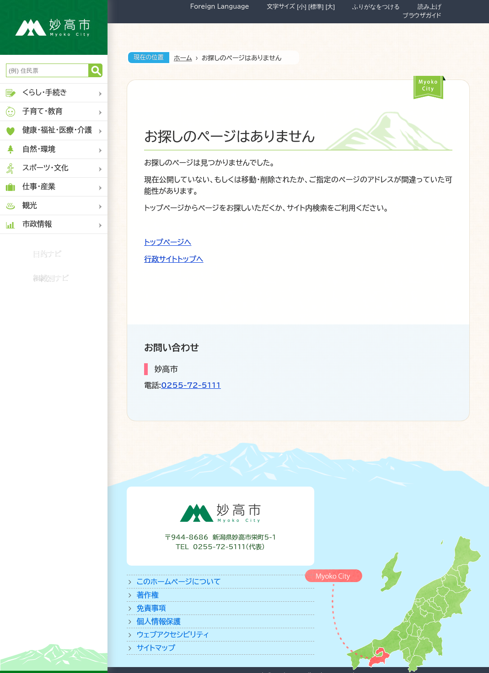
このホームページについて (179, 581)
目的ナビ (47, 254)
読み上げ (429, 6)
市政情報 (28, 224)
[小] (301, 6)
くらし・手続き (36, 93)
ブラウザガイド (422, 15)
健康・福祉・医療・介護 (48, 131)
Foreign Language (219, 6)
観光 (21, 206)
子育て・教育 (34, 111)
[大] (330, 6)
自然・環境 (30, 149)
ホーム (183, 58)
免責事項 (151, 608)
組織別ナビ (51, 278)
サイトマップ (156, 648)
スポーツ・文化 (37, 168)
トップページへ (167, 242)
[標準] (315, 6)
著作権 (148, 595)
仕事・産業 (30, 187)
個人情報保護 (159, 621)
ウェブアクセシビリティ (173, 634)
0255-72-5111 (191, 385)
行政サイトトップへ (173, 259)
